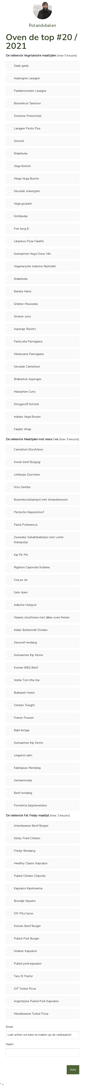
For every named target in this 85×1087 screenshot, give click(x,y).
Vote (73, 1070)
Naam (10, 1044)
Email (9, 1027)
